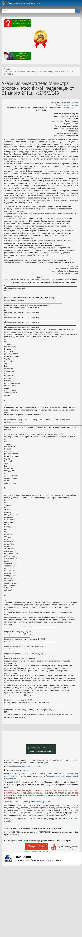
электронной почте (11, 776)
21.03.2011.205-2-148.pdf (68, 105)
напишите (69, 819)
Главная (7, 69)
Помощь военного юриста (24, 3)
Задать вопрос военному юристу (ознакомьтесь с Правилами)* (22, 23)
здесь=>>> (27, 770)
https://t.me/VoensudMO (31, 766)
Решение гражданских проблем (22, 56)
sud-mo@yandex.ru (43, 802)
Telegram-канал (14, 766)
